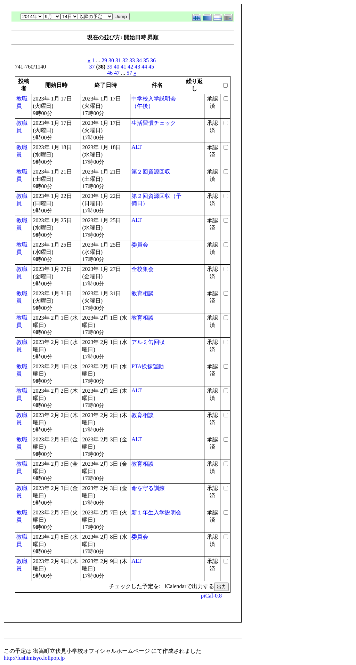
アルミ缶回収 (148, 342)
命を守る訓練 (148, 488)
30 (111, 60)
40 (116, 67)
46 (110, 73)
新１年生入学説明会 (156, 512)
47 (117, 73)
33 (132, 60)
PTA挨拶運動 (147, 366)
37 (92, 67)
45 (151, 67)
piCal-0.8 (211, 596)
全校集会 (142, 269)
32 (125, 60)
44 (144, 67)
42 (130, 67)
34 (139, 60)
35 (146, 60)
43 (137, 67)
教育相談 (142, 293)
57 (129, 73)
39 (109, 67)
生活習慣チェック (153, 123)
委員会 (139, 245)
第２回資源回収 (150, 172)
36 (153, 60)
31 (118, 60)
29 (104, 60)
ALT (136, 147)
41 (123, 67)
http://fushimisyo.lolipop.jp (34, 658)
